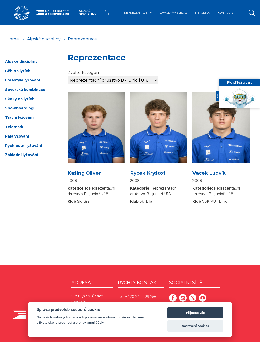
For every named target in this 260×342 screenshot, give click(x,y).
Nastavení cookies (195, 326)
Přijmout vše (195, 313)
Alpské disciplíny (87, 12)
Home (12, 39)
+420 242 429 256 (140, 296)
